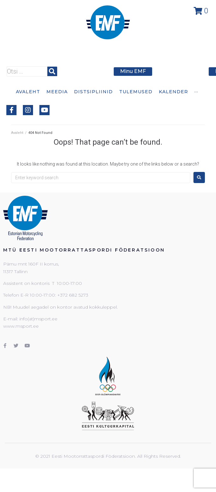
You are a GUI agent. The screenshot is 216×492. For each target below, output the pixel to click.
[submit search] (52, 71)
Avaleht (17, 133)
